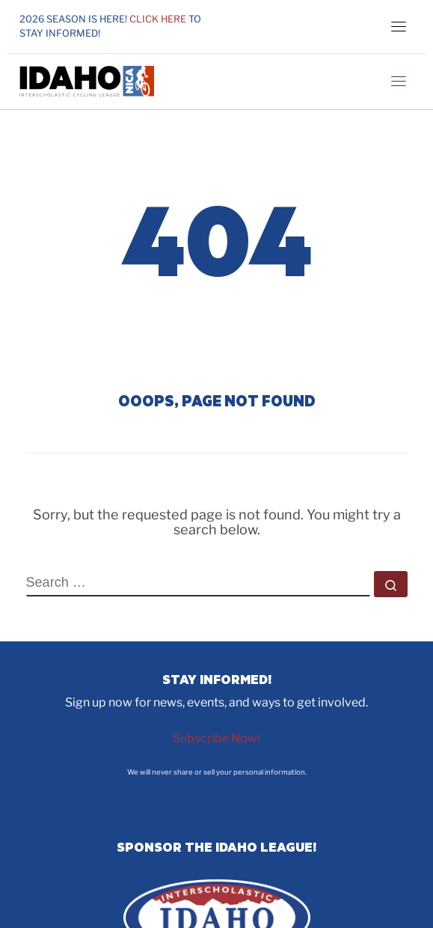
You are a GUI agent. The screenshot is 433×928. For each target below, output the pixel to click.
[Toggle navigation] (399, 26)
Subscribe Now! (216, 738)
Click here (157, 19)
